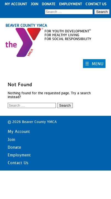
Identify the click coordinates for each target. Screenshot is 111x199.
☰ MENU (94, 63)
